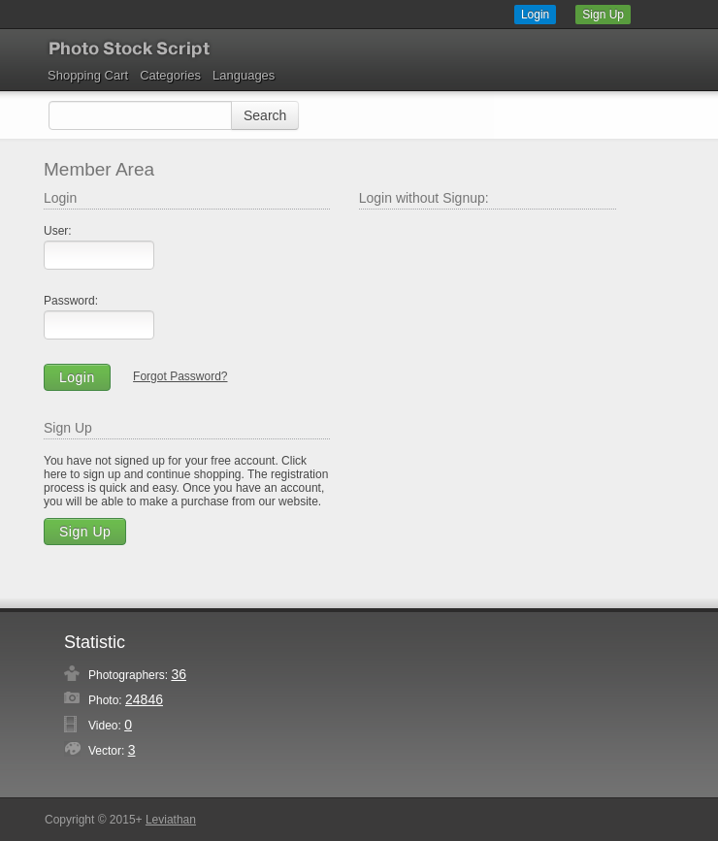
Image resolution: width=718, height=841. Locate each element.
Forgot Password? (180, 376)
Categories (170, 75)
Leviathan (171, 819)
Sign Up (603, 14)
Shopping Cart (88, 75)
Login (535, 14)
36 (178, 674)
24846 (144, 699)
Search (265, 115)
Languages (243, 75)
